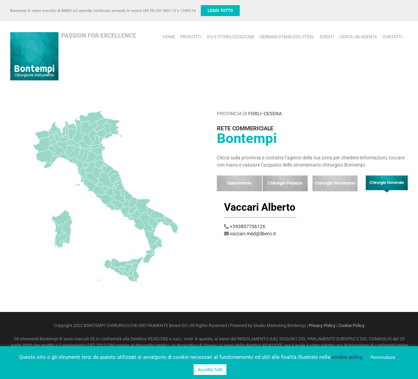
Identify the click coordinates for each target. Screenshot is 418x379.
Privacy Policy (322, 325)
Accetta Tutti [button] (210, 369)
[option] (312, 220)
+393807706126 (247, 226)
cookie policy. (347, 357)
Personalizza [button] (383, 357)
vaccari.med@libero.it (253, 233)
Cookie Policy (351, 325)
